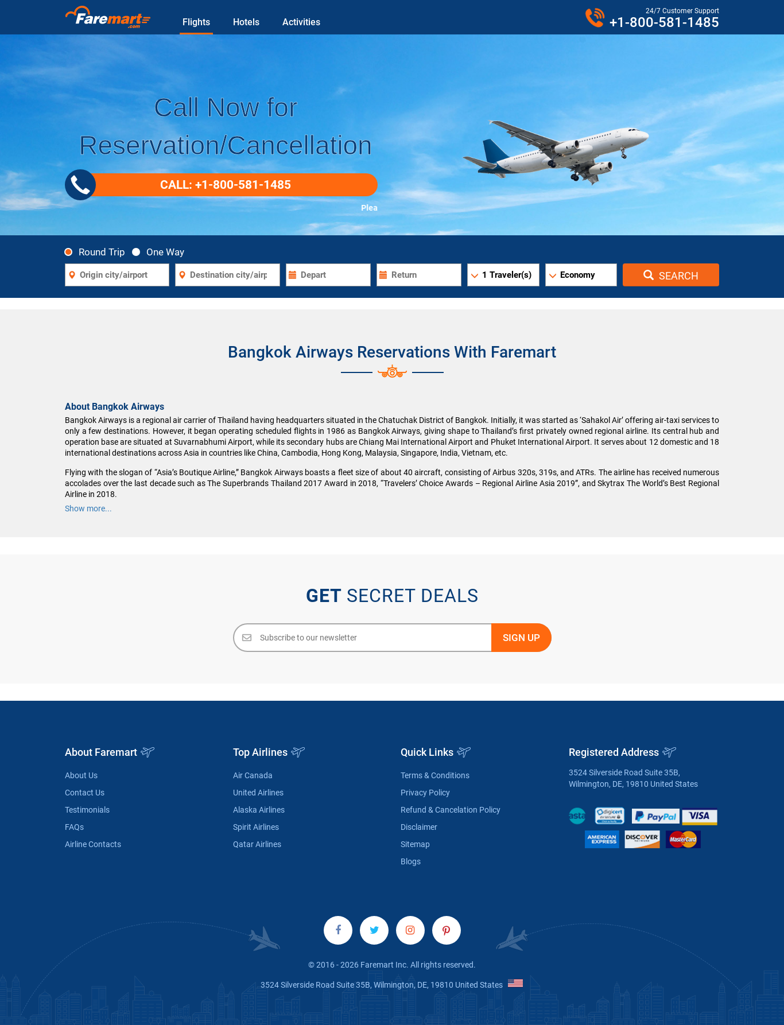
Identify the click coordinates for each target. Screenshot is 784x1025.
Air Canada (253, 775)
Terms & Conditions (435, 775)
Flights (196, 22)
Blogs (411, 861)
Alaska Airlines (259, 809)
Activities (301, 22)
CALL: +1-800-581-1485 (182, 184)
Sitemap (415, 844)
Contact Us (84, 792)
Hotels (246, 22)
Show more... (88, 508)
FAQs (74, 827)
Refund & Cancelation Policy (450, 809)
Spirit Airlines (256, 827)
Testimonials (87, 809)
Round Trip (98, 252)
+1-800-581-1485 (664, 22)
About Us (81, 775)
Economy (577, 275)
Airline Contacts (93, 844)
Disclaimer (419, 827)
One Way (161, 252)
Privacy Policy (425, 792)
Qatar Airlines (257, 844)
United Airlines (258, 792)
